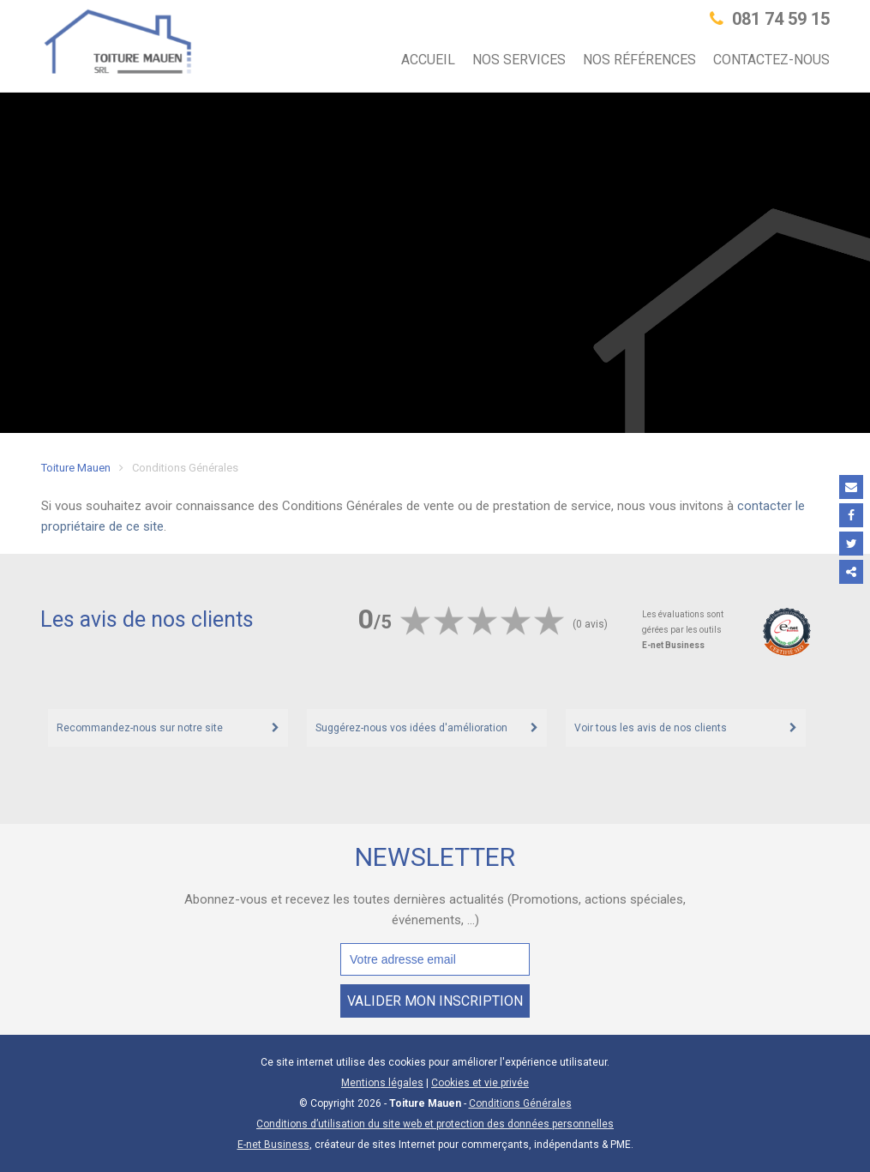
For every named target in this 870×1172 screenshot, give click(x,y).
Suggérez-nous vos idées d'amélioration (411, 728)
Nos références (639, 59)
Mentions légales (382, 1083)
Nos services (519, 59)
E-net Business (273, 1145)
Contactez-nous (771, 59)
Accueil (428, 59)
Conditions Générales (520, 1103)
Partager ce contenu (851, 572)
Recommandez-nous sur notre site (140, 728)
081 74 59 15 (770, 19)
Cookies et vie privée (480, 1083)
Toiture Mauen (76, 467)
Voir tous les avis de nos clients (650, 728)
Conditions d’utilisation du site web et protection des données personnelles (435, 1124)
